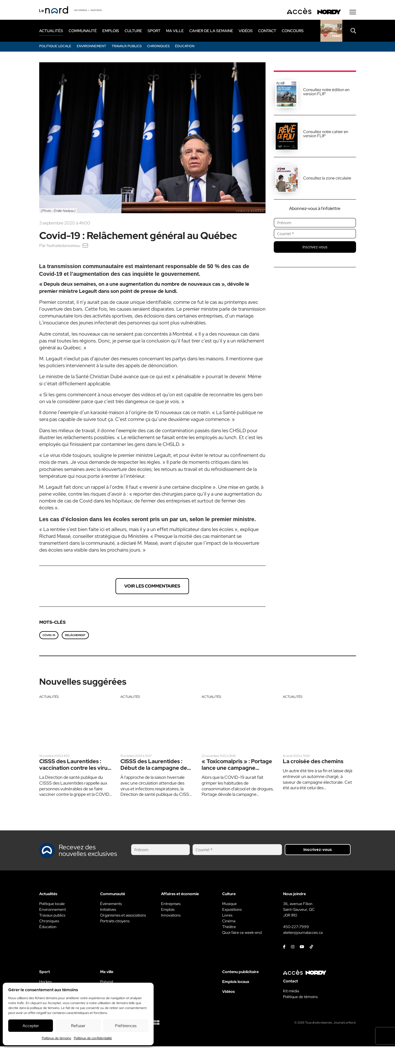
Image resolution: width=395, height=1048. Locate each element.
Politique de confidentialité (93, 1038)
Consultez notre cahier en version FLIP (325, 135)
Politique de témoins (56, 1038)
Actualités (49, 698)
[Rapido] (331, 32)
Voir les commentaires (152, 587)
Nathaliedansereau (65, 247)
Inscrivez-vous (315, 248)
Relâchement (75, 636)
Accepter (30, 1026)
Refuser (78, 1026)
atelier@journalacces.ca (303, 934)
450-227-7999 (296, 928)
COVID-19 (49, 636)
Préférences (126, 1026)
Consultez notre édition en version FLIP (326, 93)
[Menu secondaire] (352, 13)
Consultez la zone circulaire (327, 179)
